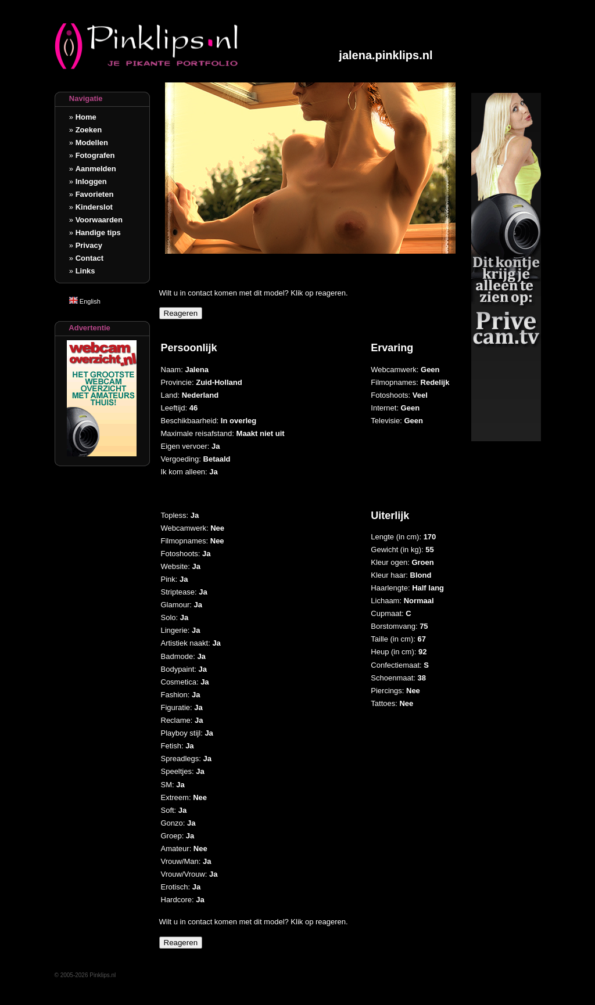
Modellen (92, 142)
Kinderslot (94, 207)
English (85, 301)
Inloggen (91, 181)
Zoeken (89, 129)
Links (85, 270)
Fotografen (95, 155)
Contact (89, 258)
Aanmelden (96, 168)
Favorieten (95, 194)
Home (86, 117)
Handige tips (98, 232)
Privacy (89, 245)
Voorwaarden (99, 219)
